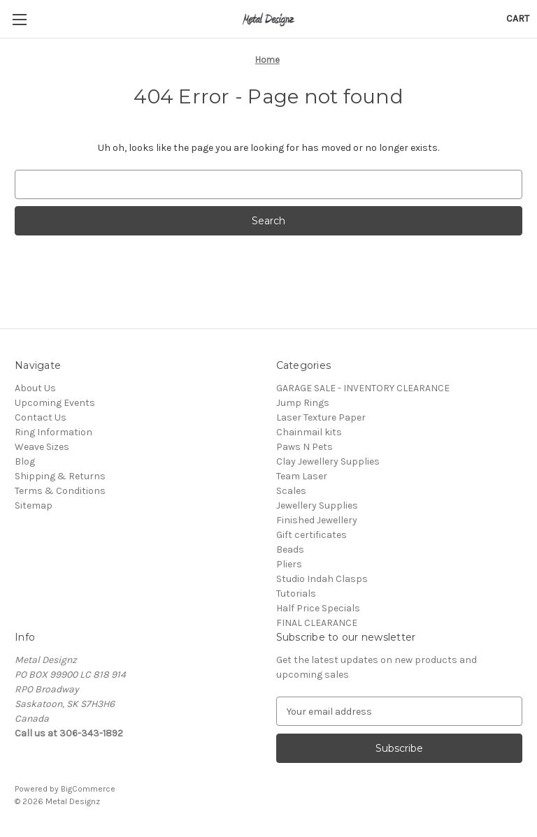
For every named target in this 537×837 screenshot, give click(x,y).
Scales (291, 491)
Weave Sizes (42, 447)
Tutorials (296, 593)
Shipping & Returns (60, 476)
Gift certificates (311, 535)
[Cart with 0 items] (518, 18)
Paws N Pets (304, 447)
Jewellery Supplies (317, 505)
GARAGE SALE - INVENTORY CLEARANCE (363, 388)
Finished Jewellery (316, 520)
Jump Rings (302, 403)
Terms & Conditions (60, 491)
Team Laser (301, 476)
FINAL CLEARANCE (316, 623)
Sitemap (33, 505)
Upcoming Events (55, 403)
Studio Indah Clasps (322, 579)
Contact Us (40, 417)
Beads (290, 549)
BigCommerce (88, 789)
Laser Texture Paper (321, 417)
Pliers (289, 564)
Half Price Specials (318, 608)
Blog (25, 461)
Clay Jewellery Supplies (328, 461)
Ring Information (53, 432)
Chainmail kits (309, 432)
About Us (35, 388)
